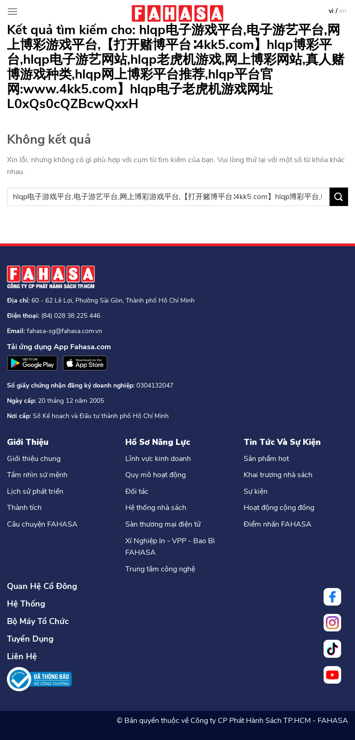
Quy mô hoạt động (155, 475)
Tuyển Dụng (30, 638)
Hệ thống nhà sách (155, 508)
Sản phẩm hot (266, 459)
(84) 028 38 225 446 (70, 315)
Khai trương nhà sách (278, 475)
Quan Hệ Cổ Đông (42, 586)
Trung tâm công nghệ (160, 569)
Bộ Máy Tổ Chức (38, 621)
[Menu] (12, 11)
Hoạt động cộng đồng (279, 508)
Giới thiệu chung (34, 459)
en (343, 10)
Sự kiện (256, 491)
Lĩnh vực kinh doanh (158, 459)
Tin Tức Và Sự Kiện (282, 442)
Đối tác (136, 491)
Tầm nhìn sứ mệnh (37, 475)
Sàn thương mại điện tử (163, 524)
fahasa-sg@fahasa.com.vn (64, 331)
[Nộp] (339, 197)
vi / (334, 10)
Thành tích (24, 508)
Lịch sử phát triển (35, 491)
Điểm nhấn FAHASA (278, 524)
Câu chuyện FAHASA (42, 524)
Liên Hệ (22, 656)
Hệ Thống (26, 603)
